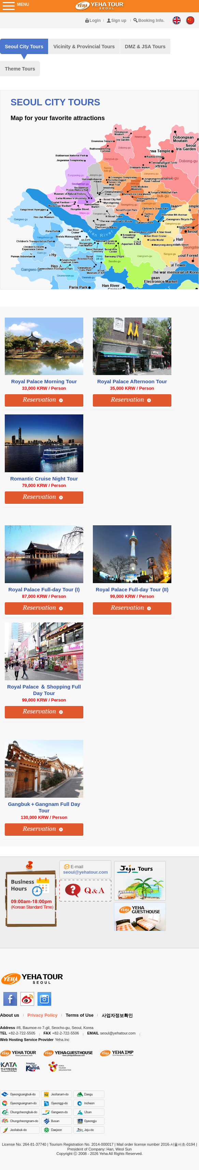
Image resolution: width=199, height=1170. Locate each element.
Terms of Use (80, 1015)
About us (9, 1015)
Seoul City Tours (24, 46)
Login (95, 20)
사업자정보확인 (117, 1015)
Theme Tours (20, 69)
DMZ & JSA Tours (145, 46)
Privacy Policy (42, 1015)
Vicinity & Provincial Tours (84, 46)
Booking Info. (151, 20)
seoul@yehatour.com (85, 872)
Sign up (118, 20)
